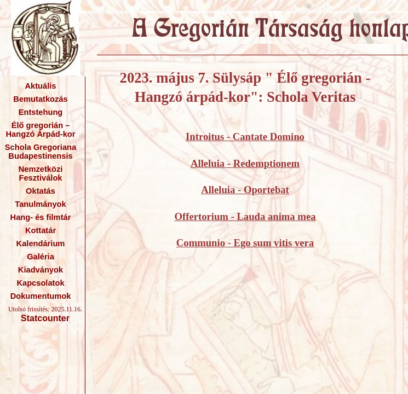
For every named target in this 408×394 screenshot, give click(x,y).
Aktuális (40, 86)
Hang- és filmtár (40, 217)
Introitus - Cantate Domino (245, 136)
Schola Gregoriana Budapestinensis (40, 151)
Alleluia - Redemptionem (245, 163)
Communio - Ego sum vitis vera (245, 242)
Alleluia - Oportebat (245, 189)
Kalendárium (40, 243)
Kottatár (40, 230)
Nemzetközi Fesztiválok (41, 173)
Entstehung (41, 112)
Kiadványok (40, 269)
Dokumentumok (40, 296)
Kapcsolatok (40, 283)
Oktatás (40, 191)
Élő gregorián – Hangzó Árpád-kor (40, 129)
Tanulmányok (40, 204)
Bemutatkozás (40, 99)
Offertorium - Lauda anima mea (244, 216)
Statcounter (45, 318)
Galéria (40, 256)
